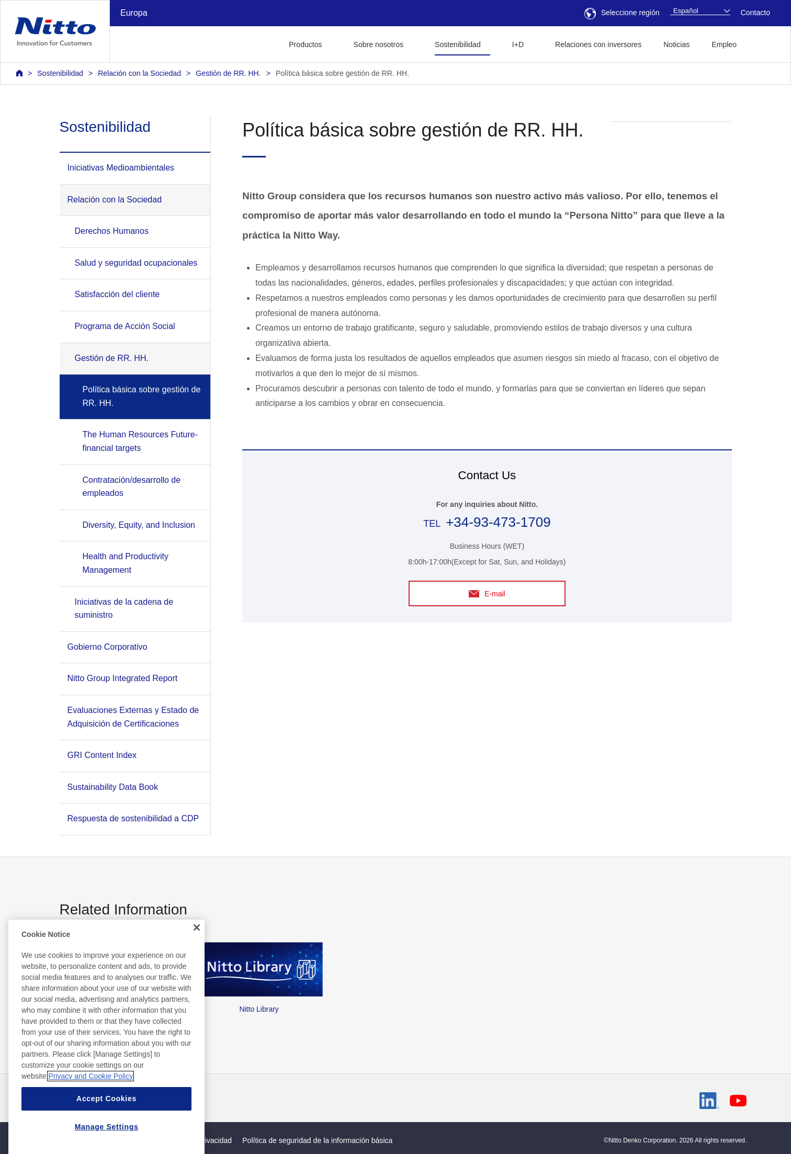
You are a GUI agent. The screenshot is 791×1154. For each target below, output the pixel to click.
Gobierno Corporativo (107, 646)
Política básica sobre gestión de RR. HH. (342, 73)
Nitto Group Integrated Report (122, 678)
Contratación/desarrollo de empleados (132, 487)
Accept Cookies (106, 1128)
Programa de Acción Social (125, 326)
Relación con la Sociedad (139, 73)
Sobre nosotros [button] (378, 44)
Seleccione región (622, 12)
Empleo (724, 44)
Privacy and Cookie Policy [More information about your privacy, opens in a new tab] (90, 1106)
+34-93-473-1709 (498, 522)
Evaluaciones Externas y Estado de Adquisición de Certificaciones (133, 717)
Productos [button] (305, 44)
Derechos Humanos (112, 231)
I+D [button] (518, 44)
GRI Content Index (102, 755)
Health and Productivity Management (126, 563)
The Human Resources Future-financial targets (140, 441)
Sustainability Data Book (112, 787)
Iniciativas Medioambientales (121, 167)
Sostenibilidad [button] (458, 44)
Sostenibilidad (60, 73)
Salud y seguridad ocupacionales (136, 262)
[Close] (196, 957)
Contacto (755, 12)
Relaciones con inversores (598, 44)
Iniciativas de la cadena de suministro (124, 608)
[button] (764, 43)
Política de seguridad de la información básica (317, 1140)
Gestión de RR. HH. (228, 73)
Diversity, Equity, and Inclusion (139, 525)
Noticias (676, 44)
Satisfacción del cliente (117, 294)
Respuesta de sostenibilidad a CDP (133, 818)
